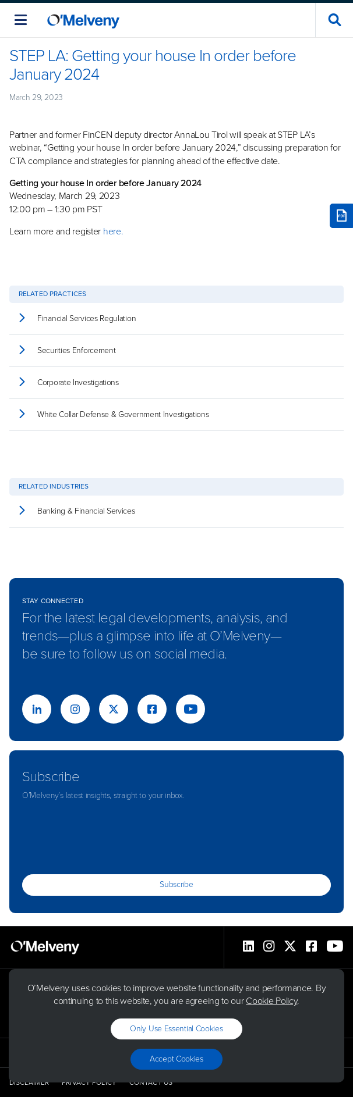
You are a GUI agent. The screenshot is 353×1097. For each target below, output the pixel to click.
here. (114, 231)
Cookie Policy (271, 1000)
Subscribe (176, 884)
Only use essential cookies (176, 1029)
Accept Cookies (176, 1059)
